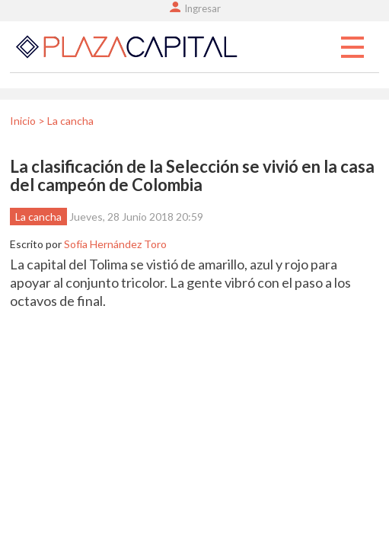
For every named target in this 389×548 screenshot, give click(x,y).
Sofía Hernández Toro (115, 243)
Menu (352, 48)
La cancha (38, 216)
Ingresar (202, 8)
